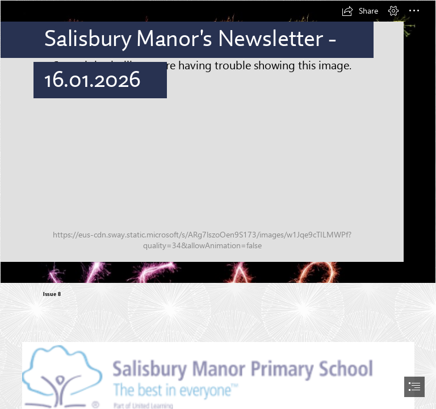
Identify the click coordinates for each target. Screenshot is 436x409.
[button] (360, 11)
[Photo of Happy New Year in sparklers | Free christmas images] (218, 141)
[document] (218, 204)
